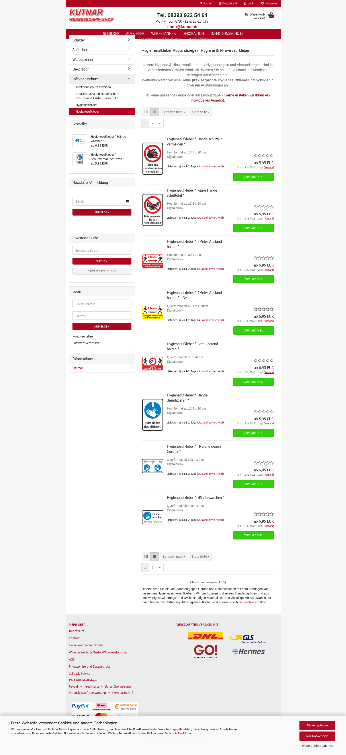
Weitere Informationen (317, 745)
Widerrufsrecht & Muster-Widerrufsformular (98, 658)
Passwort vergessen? (86, 349)
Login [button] (249, 3)
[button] (227, 3)
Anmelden (101, 218)
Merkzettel (269, 3)
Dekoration (193, 33)
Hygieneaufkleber (87, 117)
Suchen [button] (206, 3)
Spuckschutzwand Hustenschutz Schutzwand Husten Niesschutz (97, 101)
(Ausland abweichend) (210, 172)
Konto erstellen (82, 342)
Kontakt (74, 644)
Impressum (76, 637)
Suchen (102, 267)
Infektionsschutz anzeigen (93, 93)
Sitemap (78, 374)
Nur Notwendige (317, 736)
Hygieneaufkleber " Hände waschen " (195, 503)
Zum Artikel (253, 182)
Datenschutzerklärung (178, 733)
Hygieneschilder (86, 110)
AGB (71, 665)
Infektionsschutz (227, 33)
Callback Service (79, 679)
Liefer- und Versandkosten (86, 651)
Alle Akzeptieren (317, 725)
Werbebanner (163, 33)
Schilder (111, 33)
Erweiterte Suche (102, 277)
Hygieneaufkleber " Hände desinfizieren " (187, 403)
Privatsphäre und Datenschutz (89, 672)
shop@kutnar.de (183, 27)
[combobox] (174, 118)
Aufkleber (135, 33)
